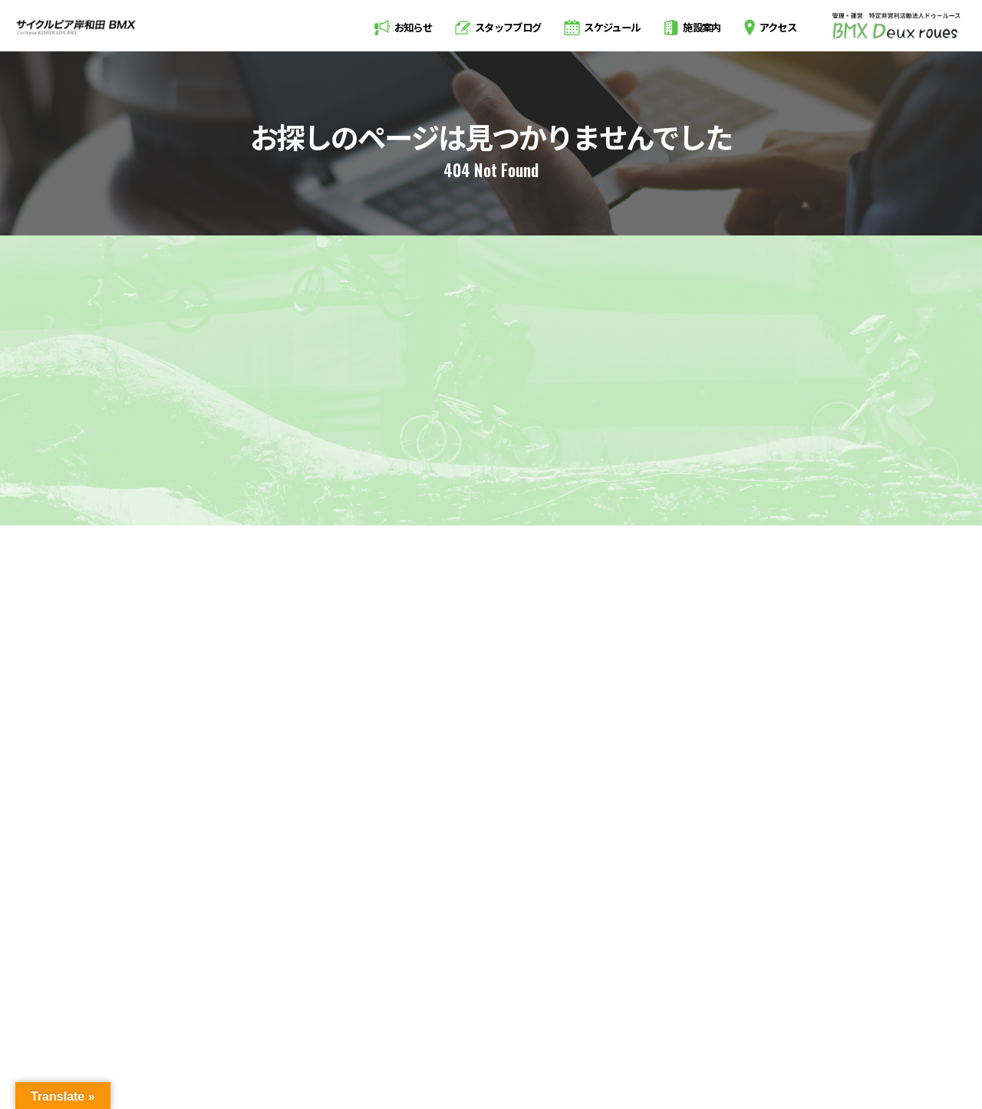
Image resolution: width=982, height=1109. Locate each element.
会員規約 (792, 1016)
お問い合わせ (875, 1016)
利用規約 (719, 1016)
